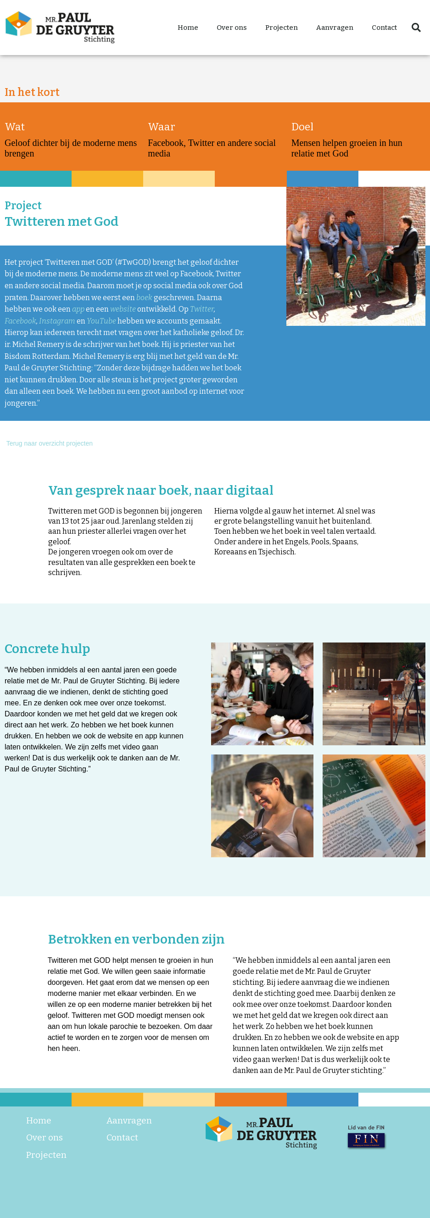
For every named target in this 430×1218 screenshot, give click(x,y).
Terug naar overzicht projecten (49, 443)
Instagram (57, 321)
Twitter (202, 309)
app (79, 309)
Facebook (20, 321)
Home (188, 27)
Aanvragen (334, 27)
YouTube (101, 321)
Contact (384, 27)
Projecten (281, 27)
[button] (416, 27)
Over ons (232, 27)
